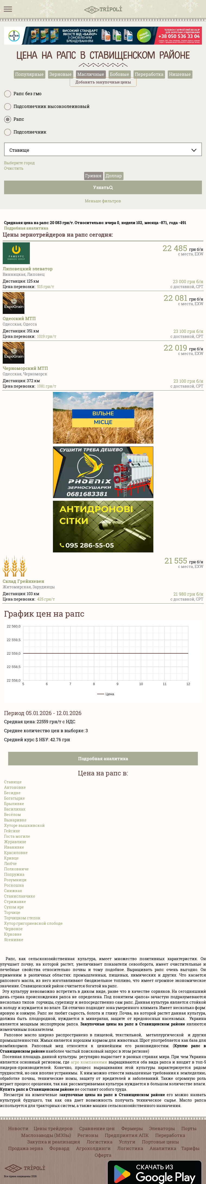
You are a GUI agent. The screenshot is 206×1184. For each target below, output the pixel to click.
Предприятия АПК (127, 1135)
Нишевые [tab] (180, 74)
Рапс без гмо (23, 93)
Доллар (114, 175)
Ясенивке (13, 939)
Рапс (14, 119)
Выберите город (19, 162)
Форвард (59, 1148)
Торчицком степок (22, 917)
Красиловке (16, 852)
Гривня (93, 175)
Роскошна (14, 885)
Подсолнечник (25, 132)
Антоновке (15, 787)
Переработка (170, 1135)
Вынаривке (15, 820)
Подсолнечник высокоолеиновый (47, 106)
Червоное (13, 928)
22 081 (175, 297)
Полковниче (16, 868)
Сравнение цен (97, 1128)
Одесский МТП (19, 318)
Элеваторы (162, 1128)
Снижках (13, 890)
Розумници (15, 879)
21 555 (175, 560)
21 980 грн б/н (188, 594)
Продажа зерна (25, 1148)
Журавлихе (15, 841)
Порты (189, 1128)
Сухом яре (14, 907)
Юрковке (13, 934)
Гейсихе (12, 830)
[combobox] (103, 149)
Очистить (13, 168)
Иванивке (14, 847)
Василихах (14, 809)
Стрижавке (15, 901)
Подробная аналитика (26, 228)
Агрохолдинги (93, 1148)
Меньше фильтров (103, 200)
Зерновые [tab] (60, 74)
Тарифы (190, 1148)
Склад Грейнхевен (23, 581)
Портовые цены (160, 1142)
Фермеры (132, 1128)
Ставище (13, 781)
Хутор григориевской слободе (33, 923)
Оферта (103, 1155)
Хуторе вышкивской (24, 825)
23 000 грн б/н (188, 281)
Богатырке (14, 798)
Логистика (99, 1142)
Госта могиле (17, 836)
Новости (18, 1128)
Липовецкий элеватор (28, 268)
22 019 (175, 347)
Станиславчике (19, 896)
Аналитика (163, 1148)
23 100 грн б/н (188, 331)
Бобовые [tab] (119, 74)
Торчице (12, 912)
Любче (10, 863)
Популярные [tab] (29, 74)
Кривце (11, 858)
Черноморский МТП (25, 368)
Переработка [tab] (149, 74)
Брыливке (14, 803)
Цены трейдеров (53, 1128)
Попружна (14, 874)
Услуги (127, 1142)
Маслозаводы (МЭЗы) (46, 1135)
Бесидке (12, 792)
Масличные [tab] (90, 74)
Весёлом (12, 814)
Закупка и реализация (53, 1142)
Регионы (87, 1135)
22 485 (175, 248)
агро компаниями (89, 1062)
